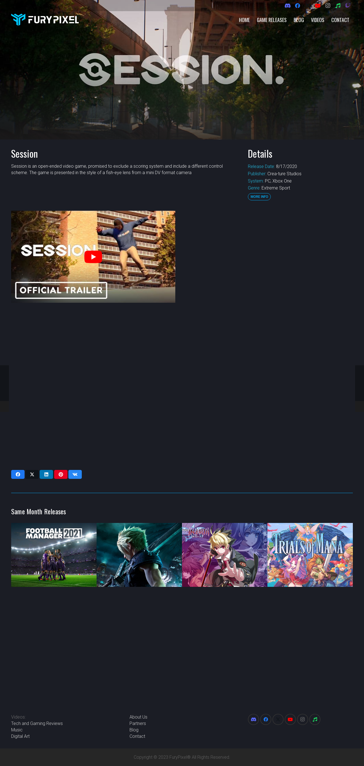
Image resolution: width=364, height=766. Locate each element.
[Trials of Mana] (310, 555)
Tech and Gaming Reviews (37, 723)
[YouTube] (318, 6)
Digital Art (20, 736)
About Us (138, 717)
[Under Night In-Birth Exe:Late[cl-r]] (224, 555)
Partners (138, 723)
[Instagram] (328, 6)
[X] (308, 6)
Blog (134, 730)
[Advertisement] (270, 294)
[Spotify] (338, 6)
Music (17, 730)
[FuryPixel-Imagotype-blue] (45, 20)
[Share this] (18, 474)
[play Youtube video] (93, 257)
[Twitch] (348, 6)
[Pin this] (61, 474)
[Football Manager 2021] (54, 555)
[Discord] (287, 6)
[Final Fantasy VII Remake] (139, 555)
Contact (137, 736)
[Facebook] (298, 6)
